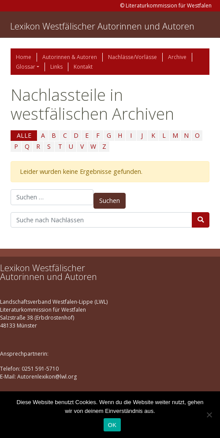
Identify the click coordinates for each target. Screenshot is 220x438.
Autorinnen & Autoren (69, 57)
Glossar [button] (25, 66)
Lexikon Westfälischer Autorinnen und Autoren (102, 26)
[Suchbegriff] (101, 220)
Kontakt (83, 66)
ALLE (24, 135)
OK (112, 425)
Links (56, 66)
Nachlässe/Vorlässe (132, 57)
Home (23, 57)
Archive (177, 57)
